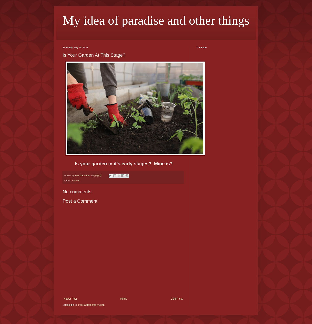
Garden (76, 180)
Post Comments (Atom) (91, 304)
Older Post (176, 298)
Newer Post (70, 298)
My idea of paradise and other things (156, 20)
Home (123, 298)
